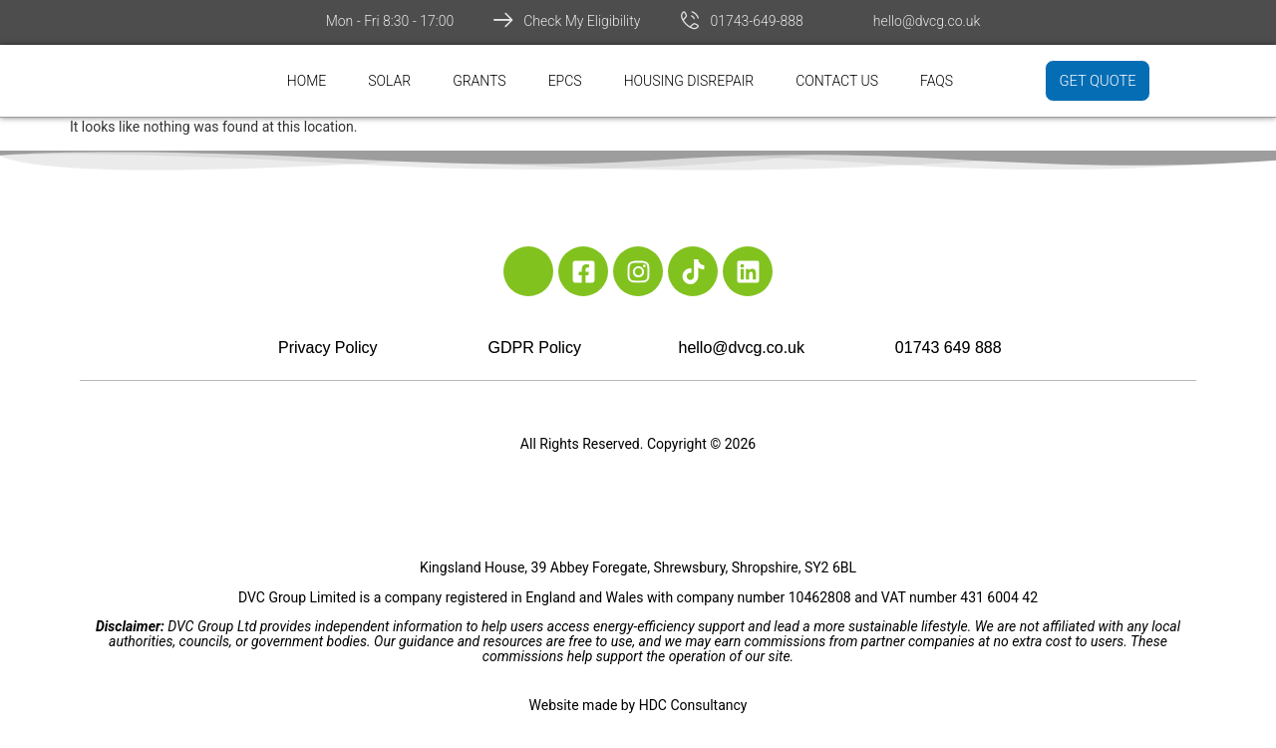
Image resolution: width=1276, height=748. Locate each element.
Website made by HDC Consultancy (638, 705)
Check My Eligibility (581, 21)
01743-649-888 (756, 21)
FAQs (936, 81)
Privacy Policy (328, 347)
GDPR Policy (534, 347)
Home (306, 81)
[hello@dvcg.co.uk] (853, 20)
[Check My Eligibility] (503, 20)
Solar (389, 81)
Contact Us (837, 81)
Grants (479, 81)
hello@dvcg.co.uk (927, 21)
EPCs (565, 81)
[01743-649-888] (690, 20)
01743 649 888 (948, 347)
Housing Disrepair (689, 81)
